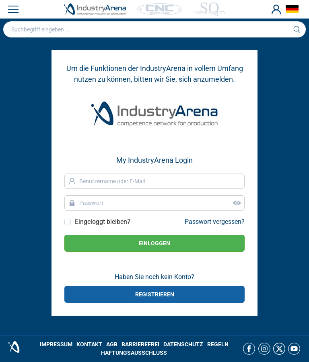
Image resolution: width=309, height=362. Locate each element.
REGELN (218, 344)
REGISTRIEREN (154, 294)
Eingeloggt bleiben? (102, 221)
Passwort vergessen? (215, 221)
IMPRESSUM (56, 344)
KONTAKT (89, 344)
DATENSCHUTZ (183, 344)
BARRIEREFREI (140, 344)
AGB (111, 344)
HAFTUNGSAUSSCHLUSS (134, 353)
